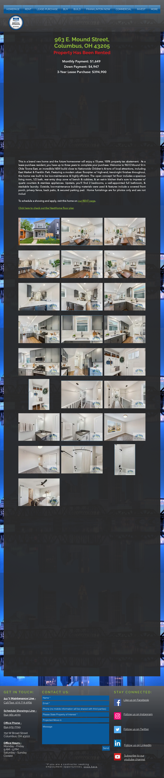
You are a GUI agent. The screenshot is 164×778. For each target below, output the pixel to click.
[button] (154, 9)
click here (91, 767)
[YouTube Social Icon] (117, 756)
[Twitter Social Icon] (117, 729)
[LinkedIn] (117, 743)
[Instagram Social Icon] (117, 716)
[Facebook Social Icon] (117, 702)
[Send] (106, 748)
